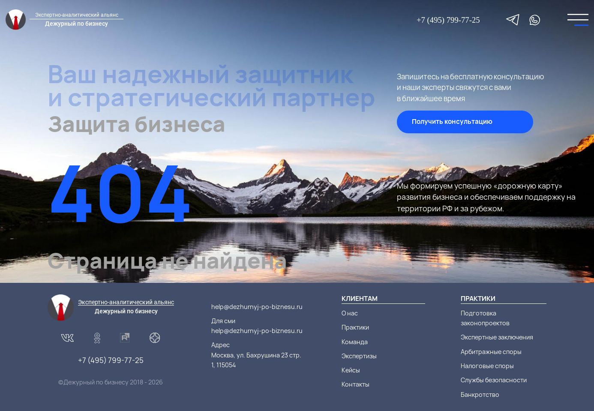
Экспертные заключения (497, 337)
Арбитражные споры (491, 352)
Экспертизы (359, 356)
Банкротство (480, 394)
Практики (355, 327)
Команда (355, 342)
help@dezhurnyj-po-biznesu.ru (257, 307)
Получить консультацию (452, 121)
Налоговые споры (487, 366)
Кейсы (351, 370)
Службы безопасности (494, 380)
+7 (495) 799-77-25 (448, 19)
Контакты (355, 384)
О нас (350, 313)
